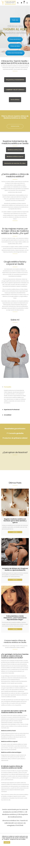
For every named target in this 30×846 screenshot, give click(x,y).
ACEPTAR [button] (7, 842)
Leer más (15, 532)
